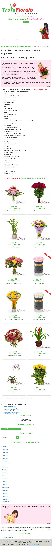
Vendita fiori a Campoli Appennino (11, 409)
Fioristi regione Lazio (10, 46)
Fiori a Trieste (5, 499)
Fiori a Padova (5, 467)
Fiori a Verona (5, 469)
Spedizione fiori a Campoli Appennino (12, 412)
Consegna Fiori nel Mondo (7, 537)
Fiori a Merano (5, 455)
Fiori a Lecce (5, 446)
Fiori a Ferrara (5, 475)
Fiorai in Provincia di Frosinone (24, 46)
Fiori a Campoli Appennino (10, 406)
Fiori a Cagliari (5, 458)
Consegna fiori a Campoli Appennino (12, 408)
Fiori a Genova (5, 493)
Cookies (33, 544)
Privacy (37, 544)
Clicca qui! (26, 21)
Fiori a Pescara (5, 487)
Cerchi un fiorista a (26, 16)
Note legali (28, 544)
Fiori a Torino (5, 490)
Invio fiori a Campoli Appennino (10, 413)
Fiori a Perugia (5, 472)
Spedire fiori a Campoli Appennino (11, 410)
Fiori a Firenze (5, 478)
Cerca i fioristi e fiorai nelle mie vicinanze (11, 428)
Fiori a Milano (5, 452)
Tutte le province (5, 501)
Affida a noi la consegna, (26, 19)
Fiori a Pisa (4, 484)
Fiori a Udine (4, 481)
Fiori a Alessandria (6, 464)
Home (3, 46)
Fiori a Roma (5, 449)
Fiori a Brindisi (5, 461)
